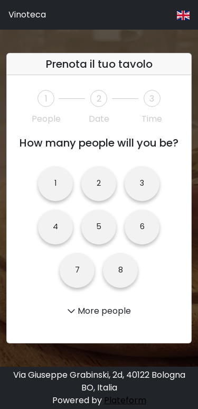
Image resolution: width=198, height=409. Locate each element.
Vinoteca (27, 14)
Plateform (125, 400)
